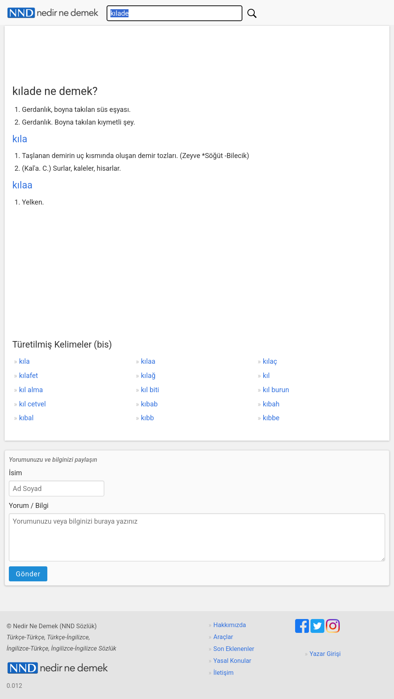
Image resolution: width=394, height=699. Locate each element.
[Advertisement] (197, 52)
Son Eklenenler (234, 648)
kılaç (270, 361)
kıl (266, 375)
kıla (19, 139)
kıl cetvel (32, 404)
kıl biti (150, 390)
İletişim (224, 672)
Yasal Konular (232, 660)
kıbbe (271, 418)
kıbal (26, 418)
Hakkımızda (230, 625)
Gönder (28, 574)
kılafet (28, 375)
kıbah (271, 404)
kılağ (148, 375)
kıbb (147, 418)
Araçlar (223, 637)
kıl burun (276, 390)
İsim (15, 473)
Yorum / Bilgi (28, 505)
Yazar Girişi (325, 653)
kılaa (22, 185)
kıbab (149, 404)
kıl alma (31, 390)
